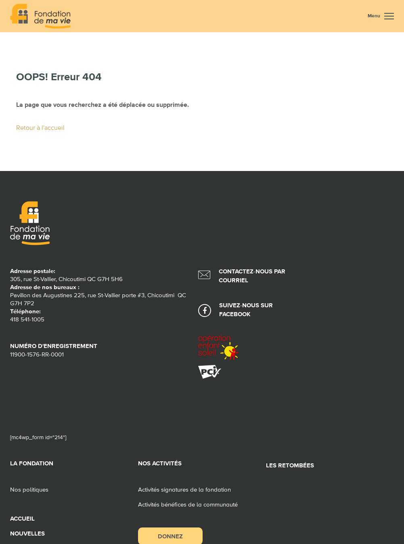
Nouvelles (27, 534)
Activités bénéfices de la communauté (188, 505)
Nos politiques (29, 490)
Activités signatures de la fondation (184, 490)
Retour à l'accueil (40, 128)
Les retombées (290, 466)
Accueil (22, 519)
